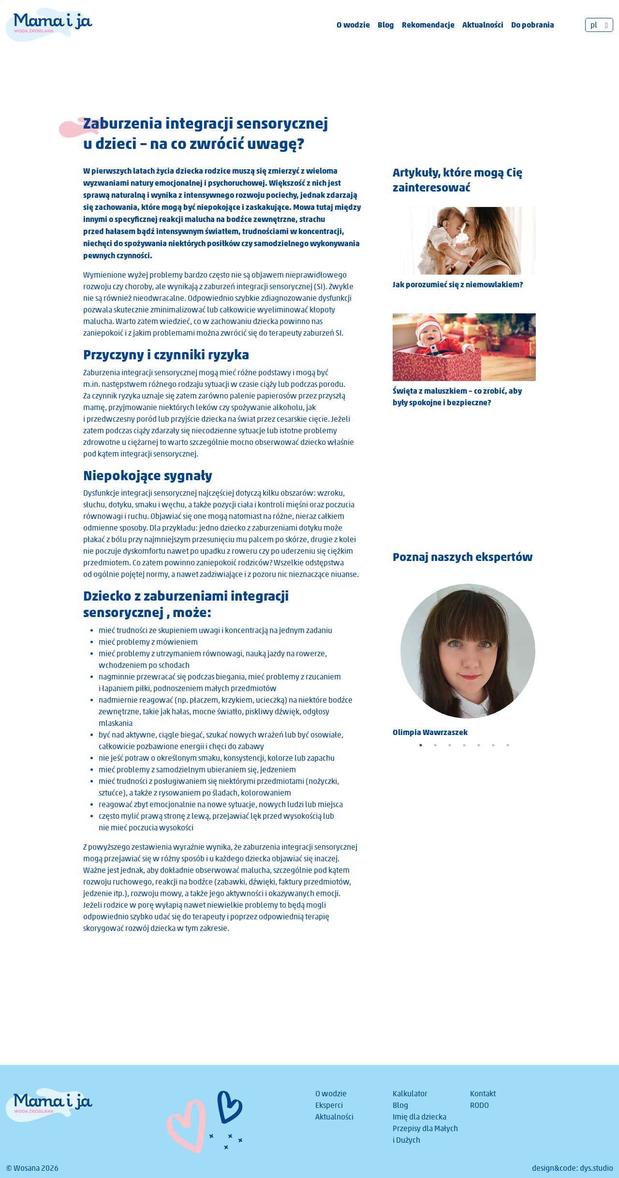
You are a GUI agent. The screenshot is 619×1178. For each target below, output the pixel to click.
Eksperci (329, 1105)
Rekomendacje (428, 24)
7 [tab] (508, 745)
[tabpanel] (464, 657)
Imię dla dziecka (419, 1116)
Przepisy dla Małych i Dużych (425, 1134)
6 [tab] (493, 745)
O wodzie (353, 24)
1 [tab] (421, 745)
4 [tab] (464, 745)
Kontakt (483, 1093)
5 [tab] (479, 745)
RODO (479, 1105)
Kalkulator (410, 1093)
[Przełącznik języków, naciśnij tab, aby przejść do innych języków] (599, 25)
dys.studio (596, 1168)
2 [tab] (435, 745)
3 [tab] (450, 745)
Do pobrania (532, 24)
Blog (386, 24)
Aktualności (482, 24)
